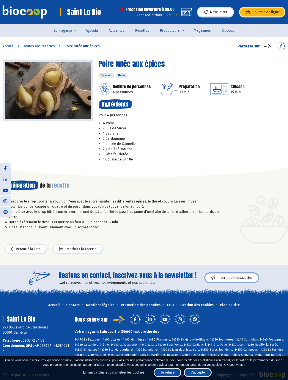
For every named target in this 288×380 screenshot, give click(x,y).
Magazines (202, 30)
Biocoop (228, 30)
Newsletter (215, 12)
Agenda (92, 30)
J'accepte (197, 372)
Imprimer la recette (77, 249)
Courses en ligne (262, 12)
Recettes (142, 30)
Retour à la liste (26, 249)
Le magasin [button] (63, 30)
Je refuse (167, 372)
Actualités (116, 30)
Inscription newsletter (232, 278)
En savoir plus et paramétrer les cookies (114, 372)
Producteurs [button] (170, 30)
